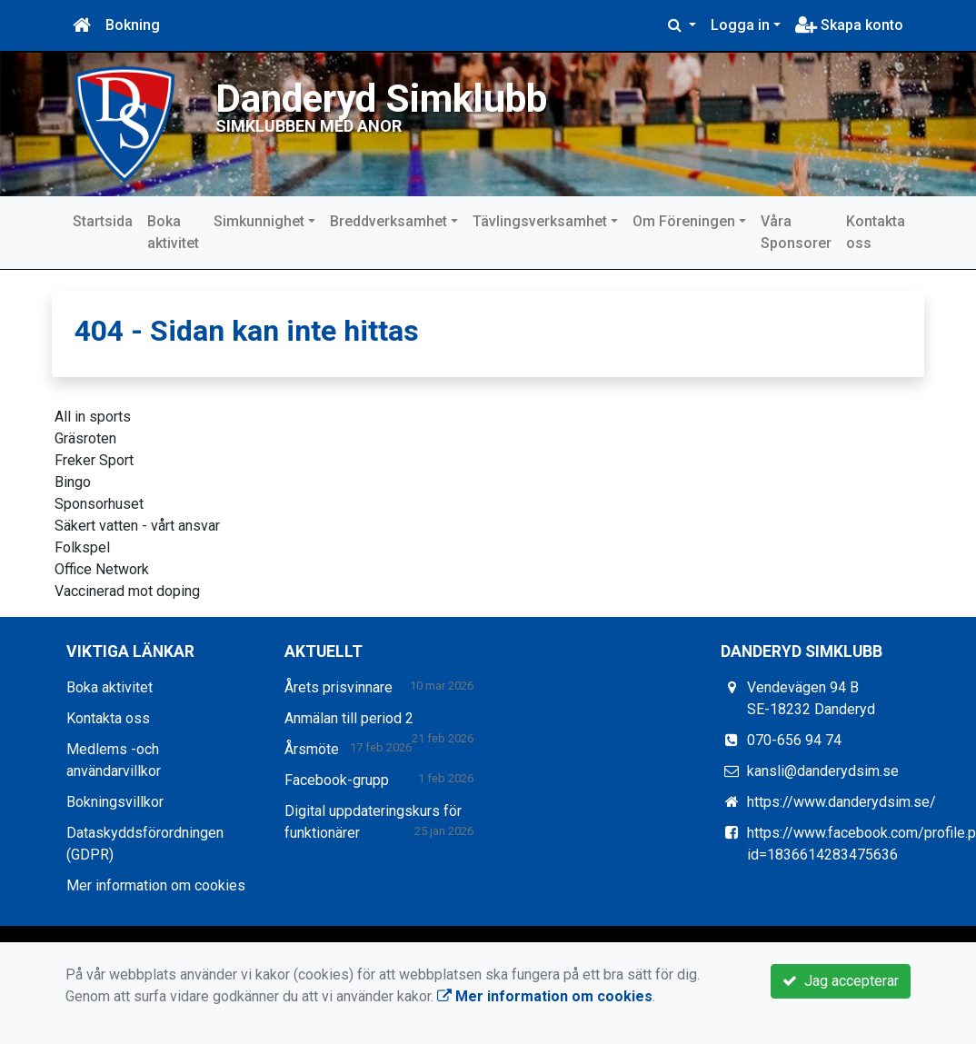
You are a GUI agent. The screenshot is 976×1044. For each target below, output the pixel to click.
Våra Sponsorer (796, 232)
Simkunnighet (259, 221)
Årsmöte (311, 749)
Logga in (740, 25)
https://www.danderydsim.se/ (841, 801)
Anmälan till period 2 (348, 718)
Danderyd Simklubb (384, 98)
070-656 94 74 (794, 740)
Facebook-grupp (336, 780)
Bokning (132, 25)
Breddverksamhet (388, 221)
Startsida (103, 221)
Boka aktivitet (173, 232)
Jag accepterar (840, 980)
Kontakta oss (875, 232)
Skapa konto (849, 25)
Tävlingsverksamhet (540, 221)
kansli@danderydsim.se (823, 771)
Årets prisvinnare (338, 687)
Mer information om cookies (155, 885)
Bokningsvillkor (115, 801)
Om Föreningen (683, 221)
